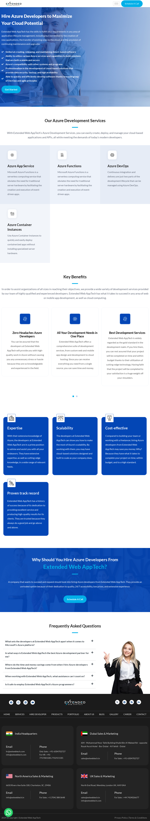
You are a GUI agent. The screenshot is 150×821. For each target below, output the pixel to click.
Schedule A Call (75, 599)
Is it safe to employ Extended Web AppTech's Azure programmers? (39, 684)
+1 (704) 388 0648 (56, 797)
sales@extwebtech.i (90, 797)
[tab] (49, 643)
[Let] (116, 57)
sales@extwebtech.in (90, 758)
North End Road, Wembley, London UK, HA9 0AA (103, 785)
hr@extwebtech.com (15, 751)
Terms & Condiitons (138, 817)
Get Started (11, 89)
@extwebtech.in (17, 797)
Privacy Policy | (122, 817)
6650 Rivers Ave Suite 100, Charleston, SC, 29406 (28, 785)
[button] (131, 3)
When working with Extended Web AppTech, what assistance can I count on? (45, 676)
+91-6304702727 (57, 751)
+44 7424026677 (131, 797)
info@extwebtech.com (16, 754)
